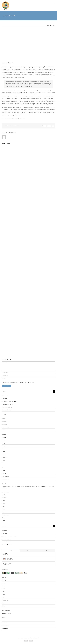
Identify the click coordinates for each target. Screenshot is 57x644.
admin (4, 118)
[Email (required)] (28, 375)
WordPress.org (5, 479)
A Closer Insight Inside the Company (9, 401)
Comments (5, 476)
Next (53, 25)
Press (3, 451)
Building (4, 437)
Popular (10, 550)
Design (14, 118)
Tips (3, 454)
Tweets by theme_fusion (6, 613)
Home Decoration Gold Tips (7, 404)
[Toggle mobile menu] (54, 3)
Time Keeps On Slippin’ (7, 410)
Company (4, 440)
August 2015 (4, 424)
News (3, 448)
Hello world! (4, 398)
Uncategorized (5, 457)
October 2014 (5, 429)
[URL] (28, 378)
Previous (49, 25)
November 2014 (5, 427)
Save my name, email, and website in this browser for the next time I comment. (18, 382)
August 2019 (4, 421)
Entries (4, 473)
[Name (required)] (28, 372)
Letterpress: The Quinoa (7, 407)
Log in (3, 470)
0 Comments (23, 118)
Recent (28, 550)
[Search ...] (27, 391)
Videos (17, 118)
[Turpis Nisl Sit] (4, 558)
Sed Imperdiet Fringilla (7, 563)
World (19, 118)
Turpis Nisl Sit (9, 558)
